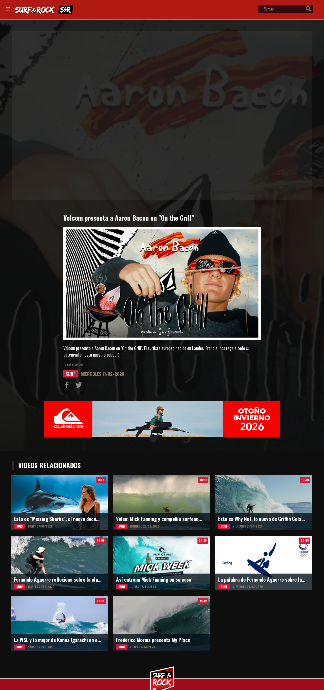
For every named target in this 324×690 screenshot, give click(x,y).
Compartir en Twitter (79, 386)
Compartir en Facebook (67, 386)
